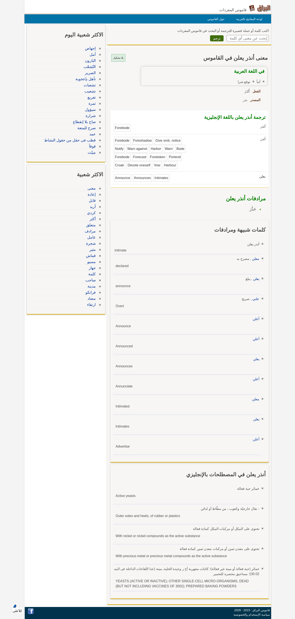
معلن (254, 259)
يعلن (255, 279)
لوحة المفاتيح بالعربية (248, 19)
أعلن (255, 319)
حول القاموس (215, 19)
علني (254, 299)
